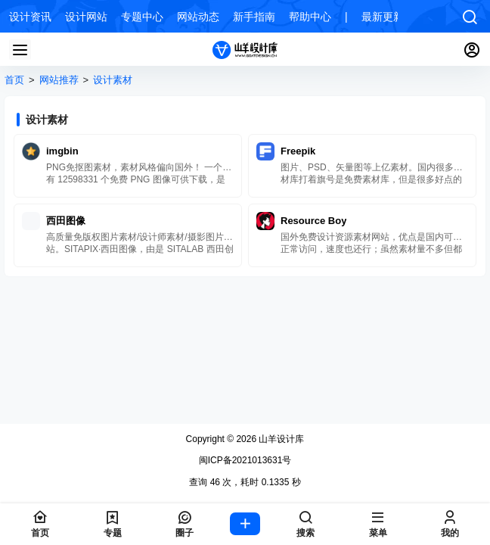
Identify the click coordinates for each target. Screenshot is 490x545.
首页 (14, 80)
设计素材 (112, 80)
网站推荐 (59, 80)
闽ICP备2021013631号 (245, 460)
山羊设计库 (280, 439)
